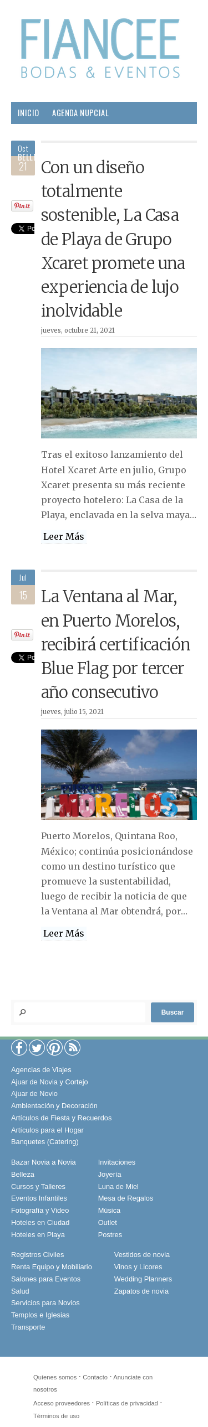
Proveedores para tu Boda (66, 135)
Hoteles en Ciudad (40, 1222)
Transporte (28, 1327)
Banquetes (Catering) (45, 1142)
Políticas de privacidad (127, 1403)
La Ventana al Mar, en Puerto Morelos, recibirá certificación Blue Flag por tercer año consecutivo (116, 644)
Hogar (105, 157)
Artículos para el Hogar (47, 1130)
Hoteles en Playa (38, 1234)
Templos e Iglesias (40, 1315)
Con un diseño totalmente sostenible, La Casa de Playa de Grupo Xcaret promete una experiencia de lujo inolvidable (113, 239)
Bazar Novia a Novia (43, 1162)
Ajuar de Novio (34, 1093)
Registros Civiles (37, 1254)
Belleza (31, 157)
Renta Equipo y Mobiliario (51, 1267)
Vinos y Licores (138, 1267)
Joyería (109, 1174)
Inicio (28, 112)
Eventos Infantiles (39, 1198)
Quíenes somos (55, 1377)
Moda (136, 135)
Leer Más (63, 536)
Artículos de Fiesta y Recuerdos (61, 1118)
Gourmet (34, 179)
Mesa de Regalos (126, 1198)
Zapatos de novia (141, 1291)
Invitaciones (117, 1162)
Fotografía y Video (40, 1210)
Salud (140, 157)
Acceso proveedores (61, 1403)
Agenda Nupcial (80, 112)
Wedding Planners (143, 1279)
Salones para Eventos (45, 1279)
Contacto (95, 1377)
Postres (110, 1234)
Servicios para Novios (45, 1303)
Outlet (107, 1222)
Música (109, 1210)
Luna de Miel (118, 1186)
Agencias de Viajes (41, 1070)
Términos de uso (56, 1416)
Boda (168, 135)
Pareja (69, 157)
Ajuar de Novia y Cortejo (49, 1082)
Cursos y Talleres (38, 1186)
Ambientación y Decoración (54, 1106)
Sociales (79, 179)
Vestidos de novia (142, 1254)
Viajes (119, 179)
